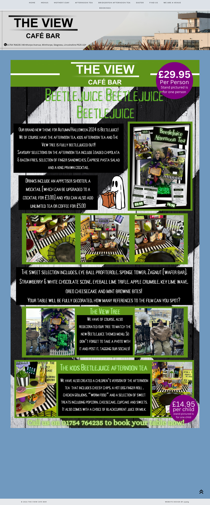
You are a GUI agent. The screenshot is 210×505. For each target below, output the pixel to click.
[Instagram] (15, 484)
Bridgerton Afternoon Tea (114, 3)
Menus (44, 3)
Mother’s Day (62, 3)
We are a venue (172, 3)
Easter (140, 3)
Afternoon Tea (84, 3)
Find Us (153, 3)
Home (32, 3)
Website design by (177, 502)
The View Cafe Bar (37, 502)
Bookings (105, 8)
